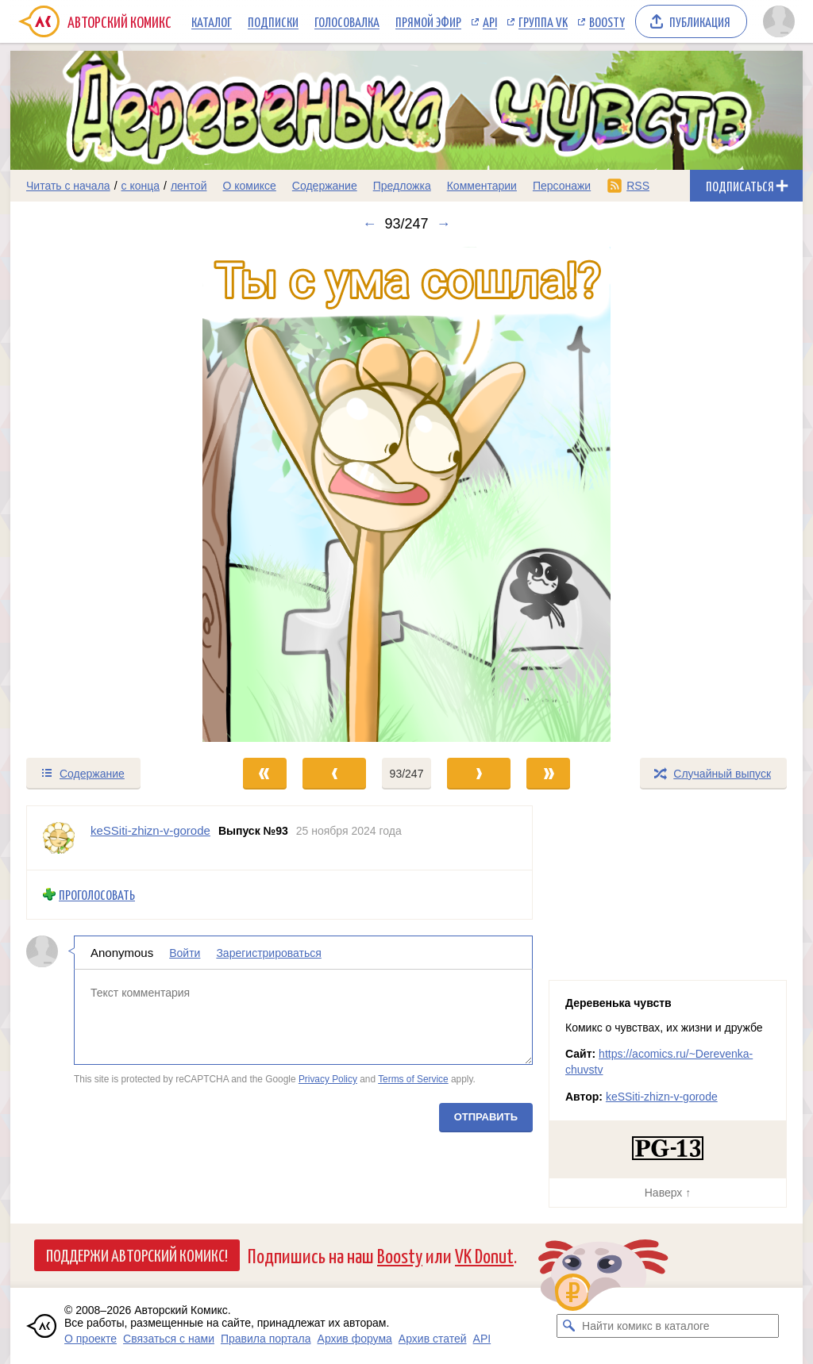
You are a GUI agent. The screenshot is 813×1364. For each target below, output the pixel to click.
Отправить (486, 1116)
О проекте (90, 1338)
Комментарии (482, 185)
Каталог (211, 21)
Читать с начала (68, 185)
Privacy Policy (328, 1079)
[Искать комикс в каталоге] (568, 1326)
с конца (140, 185)
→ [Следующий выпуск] (444, 224)
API (490, 21)
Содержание (324, 185)
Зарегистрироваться (268, 952)
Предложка (402, 185)
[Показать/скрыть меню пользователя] (778, 21)
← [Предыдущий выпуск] (369, 224)
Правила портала (266, 1338)
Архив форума (355, 1338)
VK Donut (484, 1255)
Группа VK (543, 21)
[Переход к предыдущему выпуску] (109, 494)
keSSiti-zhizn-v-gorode (662, 1096)
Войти (184, 952)
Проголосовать (97, 894)
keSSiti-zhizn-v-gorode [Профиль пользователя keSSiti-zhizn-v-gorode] (150, 830)
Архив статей (433, 1338)
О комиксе (248, 185)
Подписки (273, 21)
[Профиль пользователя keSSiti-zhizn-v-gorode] (59, 838)
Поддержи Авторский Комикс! (137, 1254)
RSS (637, 185)
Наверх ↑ (668, 1192)
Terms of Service (413, 1079)
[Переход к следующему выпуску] (406, 494)
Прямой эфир (428, 21)
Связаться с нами (168, 1338)
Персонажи (562, 185)
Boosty (607, 21)
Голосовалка (347, 21)
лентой (189, 185)
